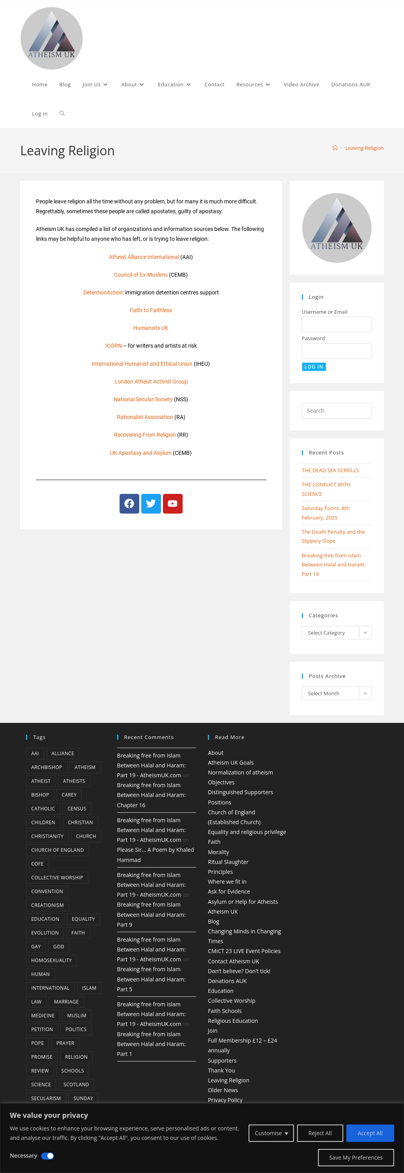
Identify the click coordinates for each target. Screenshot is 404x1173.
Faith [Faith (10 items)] (78, 932)
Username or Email (325, 311)
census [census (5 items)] (76, 808)
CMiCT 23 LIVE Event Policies (244, 951)
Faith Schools (225, 1011)
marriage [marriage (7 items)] (66, 1001)
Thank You (221, 1070)
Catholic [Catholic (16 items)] (43, 808)
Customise (268, 1133)
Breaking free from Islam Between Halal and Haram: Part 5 (151, 978)
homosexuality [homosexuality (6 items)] (51, 960)
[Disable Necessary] (47, 1156)
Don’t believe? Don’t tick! (239, 971)
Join (212, 1030)
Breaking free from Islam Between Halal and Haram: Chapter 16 (151, 794)
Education (221, 990)
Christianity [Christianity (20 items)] (47, 836)
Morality (218, 852)
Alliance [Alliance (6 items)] (63, 753)
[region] (202, 1138)
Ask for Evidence (229, 891)
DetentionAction (103, 292)
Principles (220, 871)
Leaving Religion (364, 147)
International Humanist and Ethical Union (142, 364)
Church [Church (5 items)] (86, 836)
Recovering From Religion (145, 435)
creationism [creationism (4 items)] (47, 905)
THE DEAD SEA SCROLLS (330, 470)
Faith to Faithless (151, 310)
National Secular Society (143, 399)
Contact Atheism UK (233, 961)
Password (313, 338)
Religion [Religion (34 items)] (76, 1057)
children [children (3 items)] (43, 822)
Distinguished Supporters (240, 792)
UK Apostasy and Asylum (141, 453)
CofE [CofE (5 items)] (37, 863)
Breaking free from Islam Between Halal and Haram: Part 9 (151, 914)
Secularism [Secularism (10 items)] (46, 1098)
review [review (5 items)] (40, 1070)
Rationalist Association (145, 417)
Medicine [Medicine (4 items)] (42, 1015)
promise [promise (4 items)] (41, 1057)
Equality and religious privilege (247, 832)
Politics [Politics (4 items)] (75, 1029)
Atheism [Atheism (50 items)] (85, 767)
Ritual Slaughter (228, 862)
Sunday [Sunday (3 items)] (83, 1098)
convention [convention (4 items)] (47, 891)
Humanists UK (150, 328)
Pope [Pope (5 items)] (37, 1043)
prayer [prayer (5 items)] (65, 1043)
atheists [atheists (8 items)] (74, 781)
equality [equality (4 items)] (83, 919)
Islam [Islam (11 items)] (89, 988)
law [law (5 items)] (36, 1001)
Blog (213, 921)
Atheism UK (223, 911)
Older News (223, 1090)
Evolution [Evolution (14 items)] (45, 932)
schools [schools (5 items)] (73, 1070)
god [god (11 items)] (58, 946)
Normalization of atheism (240, 772)
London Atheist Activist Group (151, 381)
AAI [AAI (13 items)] (35, 753)
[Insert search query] (337, 411)
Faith (214, 841)
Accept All (370, 1133)
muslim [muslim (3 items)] (76, 1015)
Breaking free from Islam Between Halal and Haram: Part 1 (151, 1044)
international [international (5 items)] (50, 988)
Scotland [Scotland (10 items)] (76, 1084)
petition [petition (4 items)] (42, 1029)
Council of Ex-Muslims (141, 275)
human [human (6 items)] (40, 974)
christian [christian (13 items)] (80, 822)
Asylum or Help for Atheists (243, 901)
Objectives (221, 782)
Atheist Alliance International (144, 257)
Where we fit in (227, 881)
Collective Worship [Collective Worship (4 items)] (57, 877)
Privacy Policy (225, 1100)
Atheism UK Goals (231, 762)
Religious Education (233, 1020)
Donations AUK (227, 981)
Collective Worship (231, 1000)
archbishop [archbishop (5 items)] (46, 767)
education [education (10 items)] (45, 919)
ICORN (113, 346)
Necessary (23, 1155)
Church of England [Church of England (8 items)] (57, 850)
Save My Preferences (356, 1157)
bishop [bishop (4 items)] (40, 794)
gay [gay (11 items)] (36, 946)
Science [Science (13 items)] (41, 1084)
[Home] (335, 147)
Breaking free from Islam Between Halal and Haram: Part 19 (334, 564)
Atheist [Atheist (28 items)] (40, 781)
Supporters (222, 1060)
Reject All (320, 1133)
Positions (219, 802)
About (215, 752)
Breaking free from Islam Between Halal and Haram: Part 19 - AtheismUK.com (151, 765)
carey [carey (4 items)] (69, 794)
